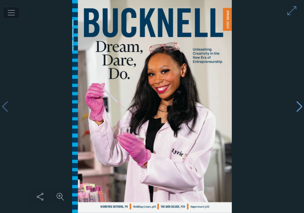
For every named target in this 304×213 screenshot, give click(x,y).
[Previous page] (5, 106)
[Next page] (299, 106)
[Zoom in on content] (60, 196)
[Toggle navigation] (11, 13)
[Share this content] (40, 196)
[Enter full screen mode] (292, 10)
